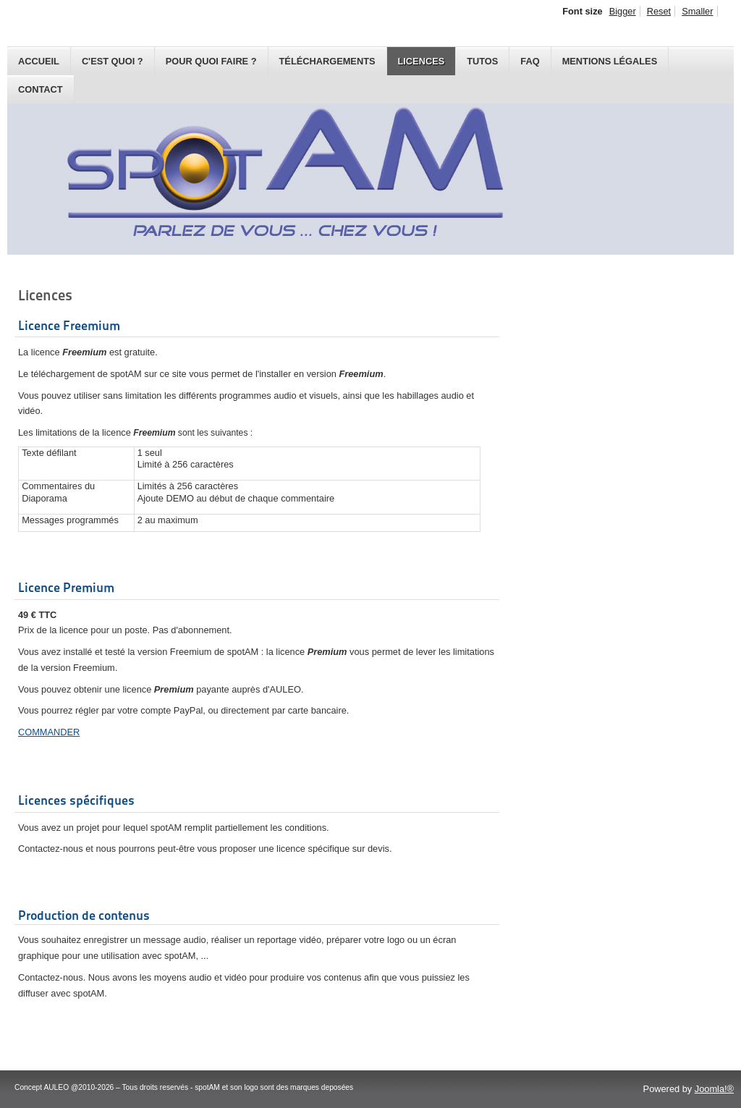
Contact (40, 89)
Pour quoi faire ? (211, 61)
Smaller (697, 11)
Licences (421, 61)
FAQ (529, 61)
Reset (659, 11)
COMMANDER (49, 732)
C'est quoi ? (112, 61)
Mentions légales (610, 61)
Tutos (482, 61)
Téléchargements (327, 61)
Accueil (38, 61)
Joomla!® (714, 1088)
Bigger (622, 11)
